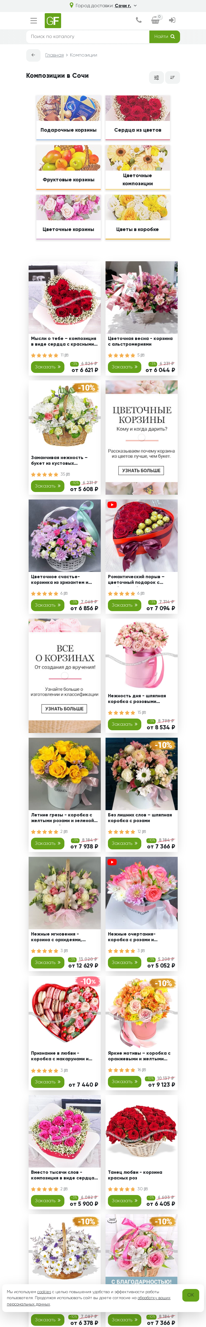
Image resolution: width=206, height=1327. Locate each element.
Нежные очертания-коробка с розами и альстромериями (132, 938)
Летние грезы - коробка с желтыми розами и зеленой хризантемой (62, 819)
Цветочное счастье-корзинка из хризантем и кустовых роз (59, 581)
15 (141, 712)
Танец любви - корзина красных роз (135, 1175)
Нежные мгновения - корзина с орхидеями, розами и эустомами (56, 938)
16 (141, 1070)
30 (142, 1189)
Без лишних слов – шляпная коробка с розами (140, 818)
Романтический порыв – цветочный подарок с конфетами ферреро (136, 581)
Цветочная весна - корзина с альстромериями (140, 341)
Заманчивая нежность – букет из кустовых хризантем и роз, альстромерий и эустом (59, 462)
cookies (44, 1292)
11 (64, 355)
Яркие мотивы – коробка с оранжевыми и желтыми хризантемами (139, 1057)
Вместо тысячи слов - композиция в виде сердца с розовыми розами (64, 1176)
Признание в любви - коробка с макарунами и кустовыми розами (60, 1057)
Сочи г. (126, 6)
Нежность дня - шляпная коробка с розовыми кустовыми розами (137, 700)
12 (141, 832)
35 (65, 474)
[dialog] (138, 21)
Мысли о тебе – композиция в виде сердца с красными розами (63, 342)
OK (190, 1295)
